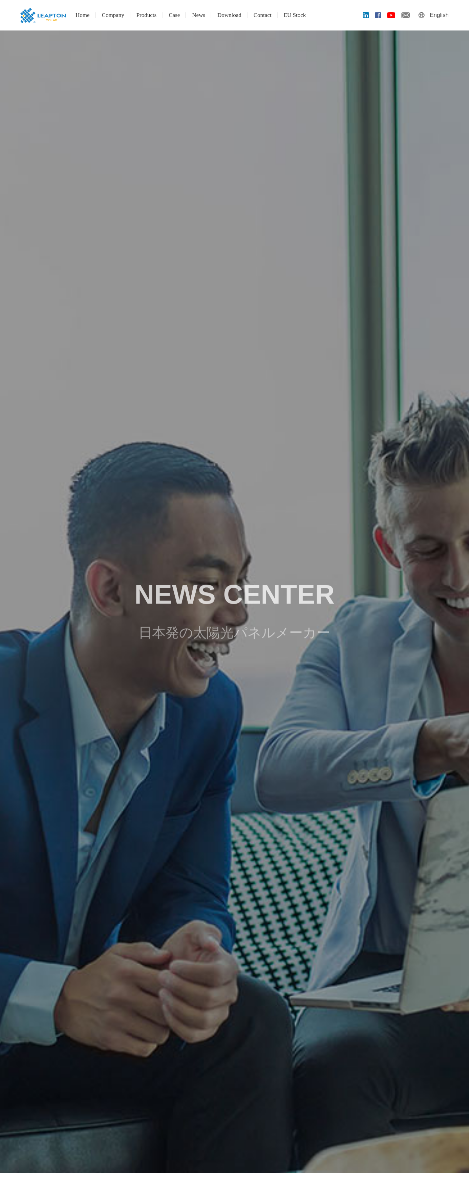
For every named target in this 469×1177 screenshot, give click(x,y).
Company (113, 15)
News (198, 15)
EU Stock (295, 15)
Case (174, 15)
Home (83, 15)
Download (229, 15)
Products (146, 15)
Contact (263, 15)
